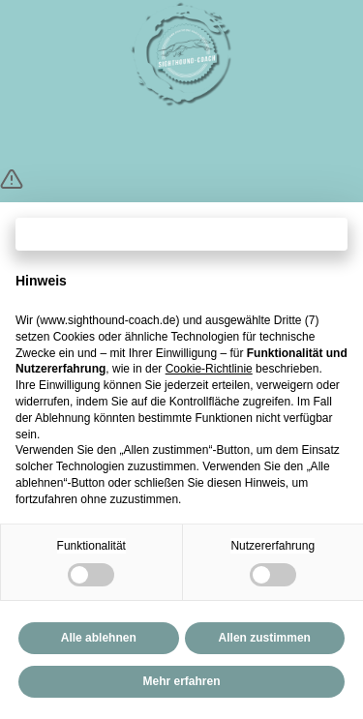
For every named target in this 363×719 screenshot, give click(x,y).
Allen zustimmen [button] (265, 637)
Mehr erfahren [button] (181, 681)
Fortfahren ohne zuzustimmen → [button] (181, 233)
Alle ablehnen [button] (98, 637)
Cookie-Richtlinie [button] (209, 368)
